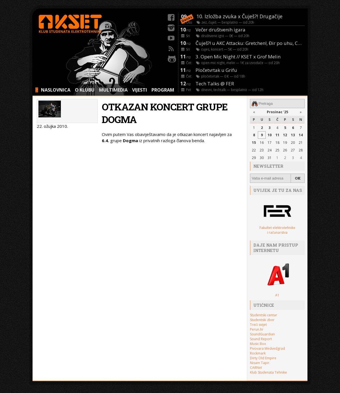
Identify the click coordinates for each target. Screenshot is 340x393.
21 (301, 142)
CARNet (256, 367)
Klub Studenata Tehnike (268, 372)
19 (285, 142)
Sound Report (261, 339)
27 (293, 150)
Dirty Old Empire (263, 358)
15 (254, 142)
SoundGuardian (262, 334)
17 (270, 142)
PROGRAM (162, 90)
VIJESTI (139, 90)
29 (254, 157)
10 (270, 135)
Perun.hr (256, 329)
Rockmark (258, 353)
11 (277, 135)
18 (277, 142)
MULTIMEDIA (113, 90)
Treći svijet (258, 324)
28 (301, 150)
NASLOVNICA (55, 90)
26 (285, 150)
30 (262, 157)
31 (270, 157)
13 (293, 135)
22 (254, 150)
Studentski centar (263, 315)
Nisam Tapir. (260, 362)
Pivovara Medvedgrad (267, 348)
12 (285, 135)
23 (262, 150)
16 (262, 142)
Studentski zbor (262, 319)
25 (277, 150)
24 (270, 150)
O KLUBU (85, 90)
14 (301, 135)
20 (293, 142)
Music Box (258, 343)
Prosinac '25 (277, 112)
